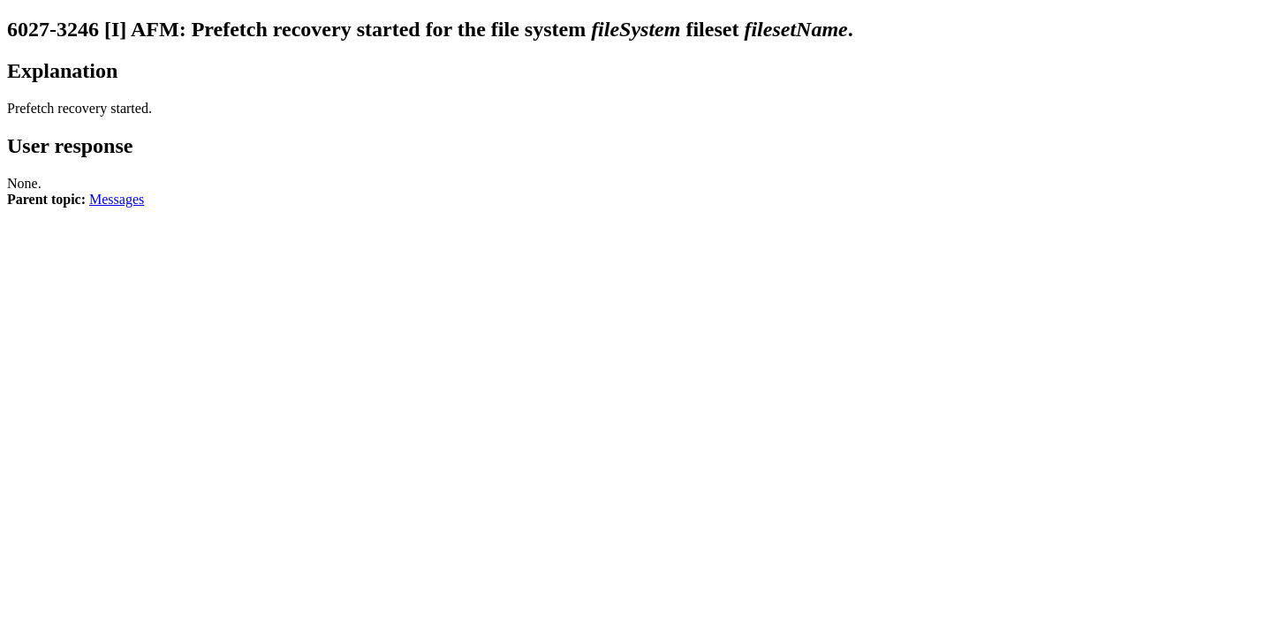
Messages (116, 199)
